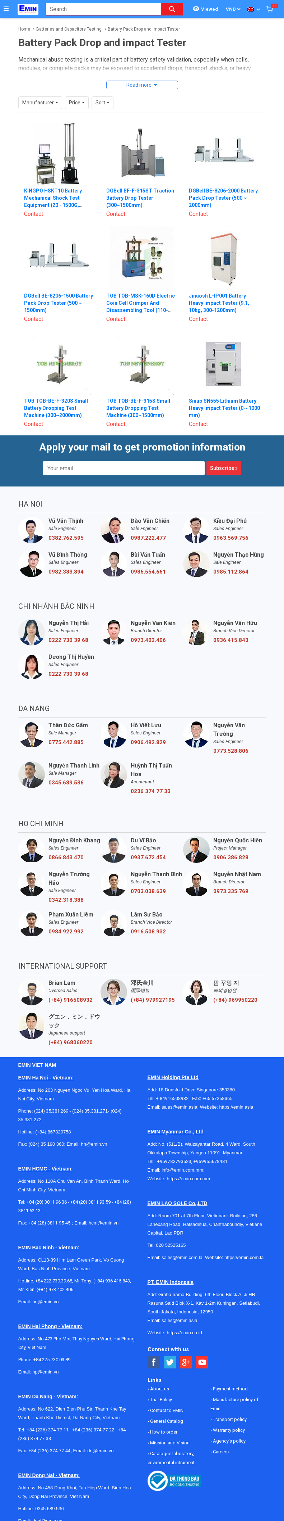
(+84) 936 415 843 (111, 1281)
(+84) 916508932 (70, 1000)
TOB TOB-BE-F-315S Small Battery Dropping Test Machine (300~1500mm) (138, 408)
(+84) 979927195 (153, 1000)
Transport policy (229, 1419)
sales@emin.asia (179, 1107)
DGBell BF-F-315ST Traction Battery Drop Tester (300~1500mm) (140, 198)
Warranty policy (228, 1430)
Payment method (230, 1388)
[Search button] (172, 9)
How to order (163, 1432)
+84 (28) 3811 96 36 (47, 1202)
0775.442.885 (66, 742)
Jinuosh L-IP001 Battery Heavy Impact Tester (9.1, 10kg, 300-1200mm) (219, 303)
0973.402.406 (148, 640)
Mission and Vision (169, 1442)
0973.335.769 (230, 891)
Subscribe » (224, 468)
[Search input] (100, 9)
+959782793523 (174, 1161)
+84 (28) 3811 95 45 (49, 1223)
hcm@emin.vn (103, 1223)
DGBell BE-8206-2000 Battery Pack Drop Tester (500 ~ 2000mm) (223, 198)
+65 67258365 (217, 1098)
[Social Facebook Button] (154, 1362)
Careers (220, 1451)
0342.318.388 (66, 900)
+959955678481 (210, 1161)
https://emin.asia (236, 1107)
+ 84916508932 (174, 1098)
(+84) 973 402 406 (55, 1289)
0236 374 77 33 (151, 791)
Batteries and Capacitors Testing (69, 29)
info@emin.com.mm (182, 1170)
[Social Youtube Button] (202, 1362)
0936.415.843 (230, 640)
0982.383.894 (66, 572)
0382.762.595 (66, 538)
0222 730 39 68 (68, 640)
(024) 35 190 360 (46, 1144)
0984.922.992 (66, 931)
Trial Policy (160, 1399)
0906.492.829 (148, 742)
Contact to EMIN (166, 1410)
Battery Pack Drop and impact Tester (144, 29)
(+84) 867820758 (53, 1132)
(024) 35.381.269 (51, 1111)
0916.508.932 (148, 931)
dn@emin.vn (100, 1450)
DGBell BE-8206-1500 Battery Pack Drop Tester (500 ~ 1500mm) (58, 303)
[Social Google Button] (186, 1362)
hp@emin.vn (45, 1372)
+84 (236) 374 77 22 (93, 1429)
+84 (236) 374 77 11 (48, 1429)
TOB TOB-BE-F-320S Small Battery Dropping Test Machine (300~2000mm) (56, 408)
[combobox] (100, 9)
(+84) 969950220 (235, 1000)
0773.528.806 (230, 751)
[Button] (6, 9)
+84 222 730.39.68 (53, 1281)
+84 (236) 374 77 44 (49, 1450)
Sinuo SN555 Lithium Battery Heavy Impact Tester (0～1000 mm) (224, 408)
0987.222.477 (148, 538)
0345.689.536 (66, 782)
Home (24, 29)
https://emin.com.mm (188, 1178)
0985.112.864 (230, 572)
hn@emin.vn (94, 1144)
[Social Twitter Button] (170, 1362)
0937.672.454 (148, 857)
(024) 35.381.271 (90, 1111)
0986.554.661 (148, 572)
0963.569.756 (230, 538)
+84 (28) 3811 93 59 (90, 1202)
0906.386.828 (230, 857)
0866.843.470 (66, 857)
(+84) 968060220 (70, 1042)
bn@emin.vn (45, 1301)
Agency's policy (229, 1441)
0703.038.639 (148, 891)
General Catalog (166, 1421)
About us (159, 1388)
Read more (139, 85)
